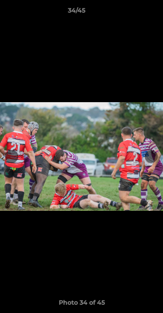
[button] (131, 13)
